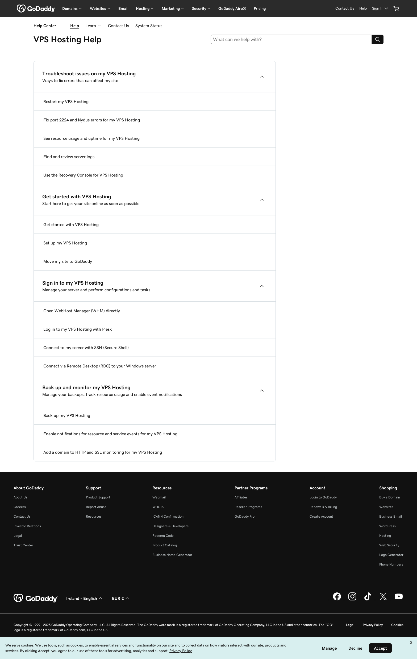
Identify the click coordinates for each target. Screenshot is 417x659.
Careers (20, 507)
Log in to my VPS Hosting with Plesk (77, 329)
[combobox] (291, 39)
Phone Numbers (391, 564)
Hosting (385, 535)
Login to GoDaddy (323, 497)
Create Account (321, 516)
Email (123, 8)
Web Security (389, 545)
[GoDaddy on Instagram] (352, 599)
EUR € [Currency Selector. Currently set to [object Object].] (121, 598)
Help (74, 25)
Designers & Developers (170, 526)
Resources (94, 516)
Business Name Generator (172, 554)
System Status (148, 25)
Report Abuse (96, 507)
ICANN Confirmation (168, 516)
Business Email (390, 516)
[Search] (377, 39)
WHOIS (158, 507)
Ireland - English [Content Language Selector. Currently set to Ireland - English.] (84, 598)
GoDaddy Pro (245, 516)
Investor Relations (27, 526)
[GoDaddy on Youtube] (398, 599)
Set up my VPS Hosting (65, 243)
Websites (386, 507)
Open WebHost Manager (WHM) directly (81, 311)
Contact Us (118, 25)
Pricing (260, 8)
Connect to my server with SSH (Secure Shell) (86, 347)
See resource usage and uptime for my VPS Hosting (91, 138)
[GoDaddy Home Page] (36, 598)
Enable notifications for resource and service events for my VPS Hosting (110, 434)
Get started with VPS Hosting (71, 224)
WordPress (387, 526)
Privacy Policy (373, 625)
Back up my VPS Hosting (66, 415)
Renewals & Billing (323, 507)
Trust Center (23, 545)
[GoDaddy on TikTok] (368, 599)
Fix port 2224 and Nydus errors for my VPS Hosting (91, 120)
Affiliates (241, 497)
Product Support (98, 497)
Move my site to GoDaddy (67, 261)
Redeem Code (163, 535)
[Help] (363, 8)
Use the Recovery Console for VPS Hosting (83, 175)
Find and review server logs (68, 156)
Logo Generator (391, 554)
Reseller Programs (248, 507)
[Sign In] (380, 8)
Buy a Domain (389, 497)
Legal (18, 535)
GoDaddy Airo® (232, 8)
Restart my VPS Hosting (66, 101)
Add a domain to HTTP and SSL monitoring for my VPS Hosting (102, 452)
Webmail (159, 497)
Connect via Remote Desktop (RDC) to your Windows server (99, 366)
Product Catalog (164, 545)
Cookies (397, 625)
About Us (20, 497)
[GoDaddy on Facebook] (337, 599)
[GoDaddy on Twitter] (383, 599)
